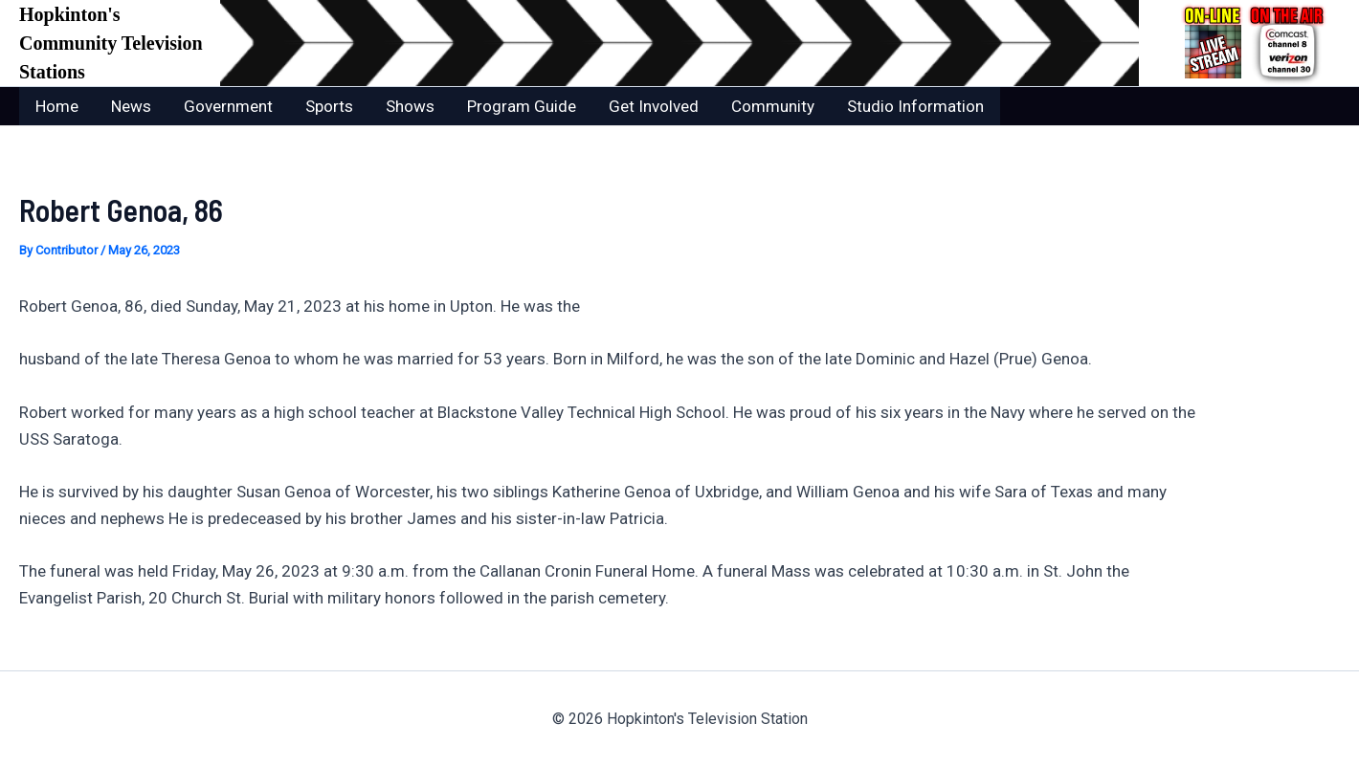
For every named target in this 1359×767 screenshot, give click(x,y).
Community (772, 106)
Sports (329, 106)
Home (56, 106)
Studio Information (915, 106)
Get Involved (654, 106)
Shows (410, 106)
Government (228, 106)
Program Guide (521, 106)
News (131, 106)
